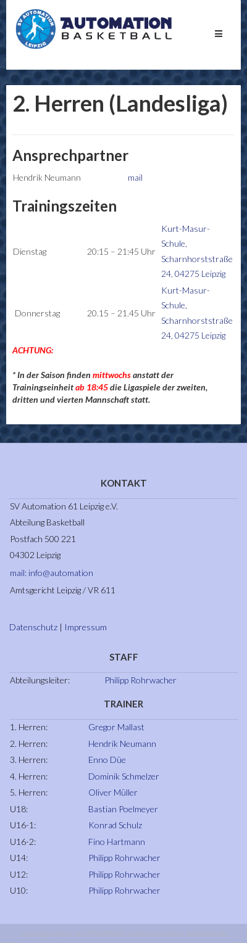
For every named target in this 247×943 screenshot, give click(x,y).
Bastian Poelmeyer (123, 809)
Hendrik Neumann (122, 743)
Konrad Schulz (115, 825)
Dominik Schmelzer (123, 776)
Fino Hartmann (116, 841)
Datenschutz (33, 627)
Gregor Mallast (116, 727)
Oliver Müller (113, 792)
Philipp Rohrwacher (140, 680)
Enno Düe (107, 759)
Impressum (85, 627)
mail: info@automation (51, 572)
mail (135, 177)
